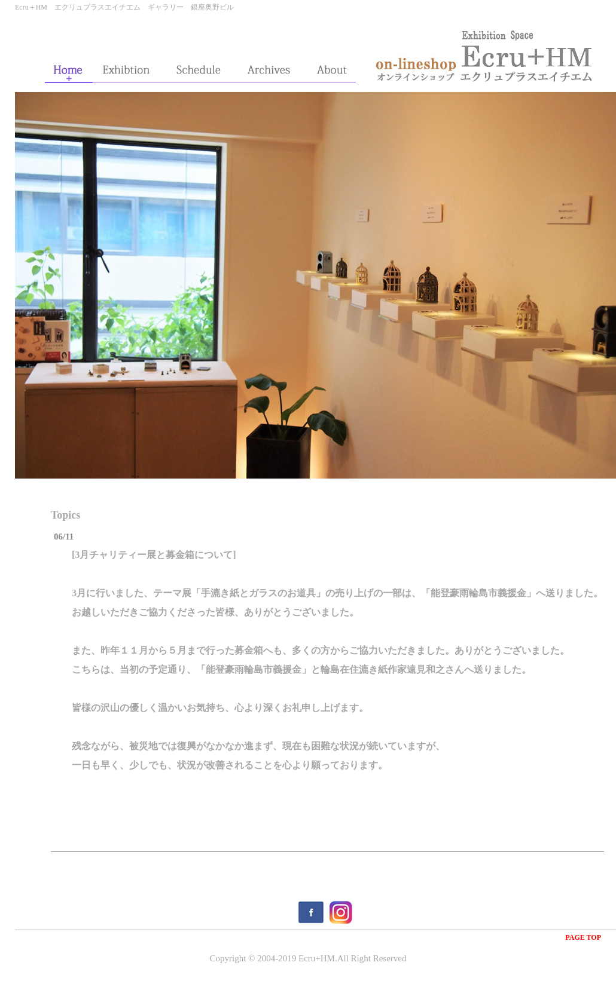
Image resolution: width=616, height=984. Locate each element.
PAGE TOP (583, 937)
